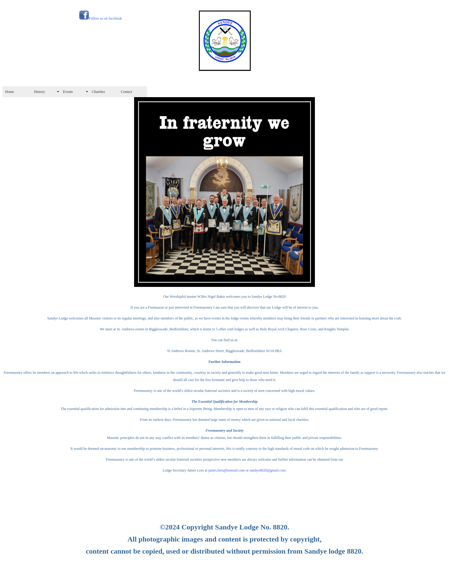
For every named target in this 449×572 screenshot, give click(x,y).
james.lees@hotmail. (222, 470)
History (39, 92)
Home (9, 92)
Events (68, 92)
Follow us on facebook (105, 18)
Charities (98, 92)
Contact (126, 92)
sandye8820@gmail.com (267, 470)
